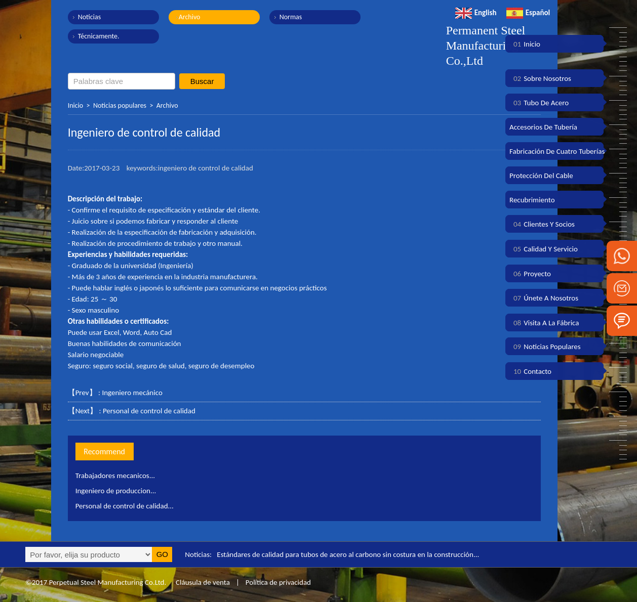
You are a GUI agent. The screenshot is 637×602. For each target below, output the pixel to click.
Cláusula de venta (202, 582)
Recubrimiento (532, 199)
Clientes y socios (542, 224)
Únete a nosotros (543, 298)
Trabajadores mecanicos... (115, 475)
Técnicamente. (99, 36)
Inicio (76, 105)
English (476, 12)
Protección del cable (541, 175)
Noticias (89, 17)
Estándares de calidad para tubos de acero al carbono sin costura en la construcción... (348, 554)
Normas (291, 17)
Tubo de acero (539, 102)
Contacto (530, 371)
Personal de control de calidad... (124, 505)
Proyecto (530, 273)
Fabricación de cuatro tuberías (557, 151)
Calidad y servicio (543, 248)
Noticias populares (119, 105)
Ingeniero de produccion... (115, 490)
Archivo (190, 17)
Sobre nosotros (540, 78)
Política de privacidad (278, 582)
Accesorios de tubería (543, 127)
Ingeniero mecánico (132, 392)
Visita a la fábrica (544, 322)
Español (528, 12)
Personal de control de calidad (149, 410)
